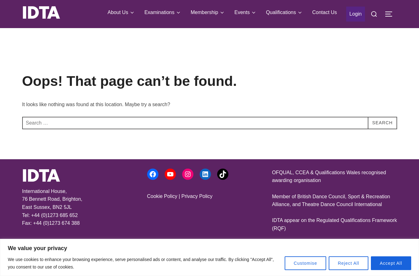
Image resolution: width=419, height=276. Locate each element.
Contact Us (324, 12)
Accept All (391, 263)
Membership (208, 12)
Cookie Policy (162, 196)
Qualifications (284, 12)
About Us (121, 12)
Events (245, 12)
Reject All (348, 263)
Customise (305, 263)
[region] (209, 257)
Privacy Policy (196, 196)
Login (355, 14)
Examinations (162, 12)
